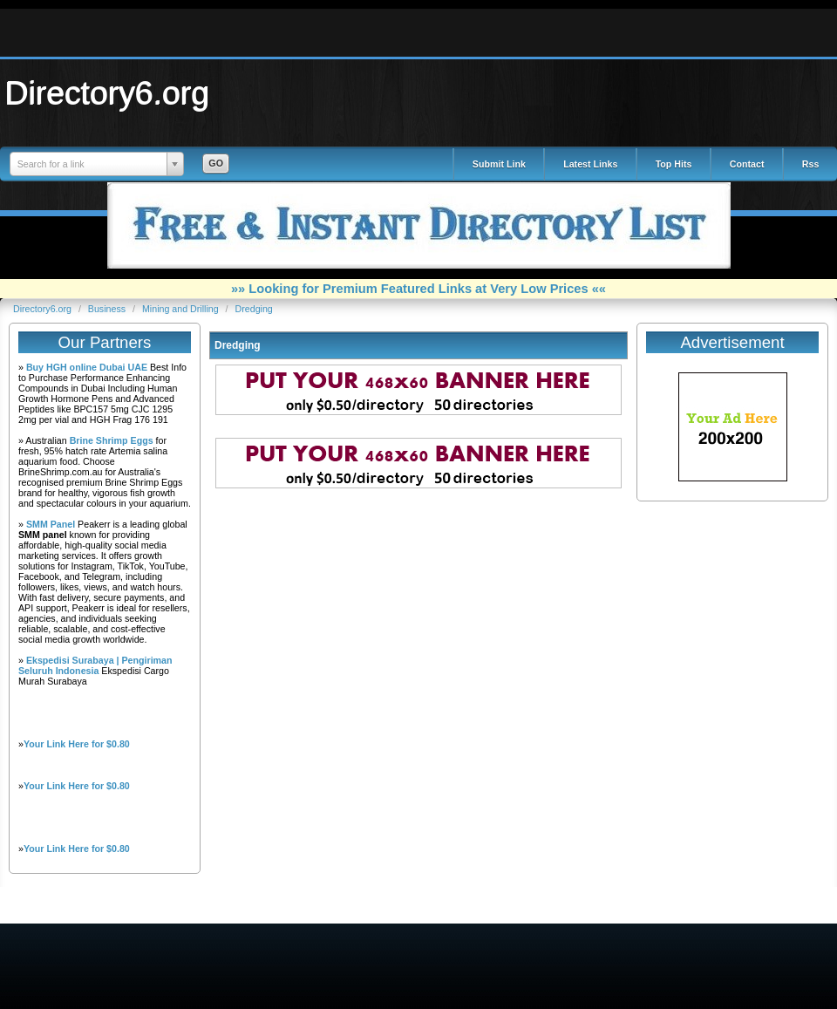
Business (108, 308)
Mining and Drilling (181, 308)
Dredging (254, 308)
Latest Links (590, 164)
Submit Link (499, 164)
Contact (747, 164)
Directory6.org (107, 92)
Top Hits (674, 164)
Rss (811, 164)
